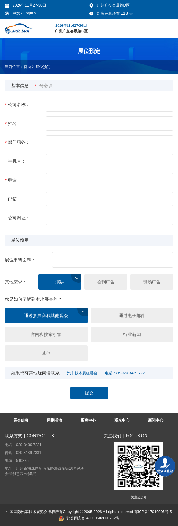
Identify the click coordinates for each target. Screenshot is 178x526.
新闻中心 (155, 420)
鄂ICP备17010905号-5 (153, 512)
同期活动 (54, 420)
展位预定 (43, 66)
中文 (17, 13)
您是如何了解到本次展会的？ (33, 299)
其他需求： (16, 281)
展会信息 (20, 420)
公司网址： (19, 217)
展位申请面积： (20, 259)
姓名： (13, 123)
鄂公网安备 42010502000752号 (89, 518)
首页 (27, 66)
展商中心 (88, 420)
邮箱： (14, 198)
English (29, 13)
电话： (13, 180)
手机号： (17, 161)
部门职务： (17, 142)
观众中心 (121, 420)
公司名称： (17, 105)
